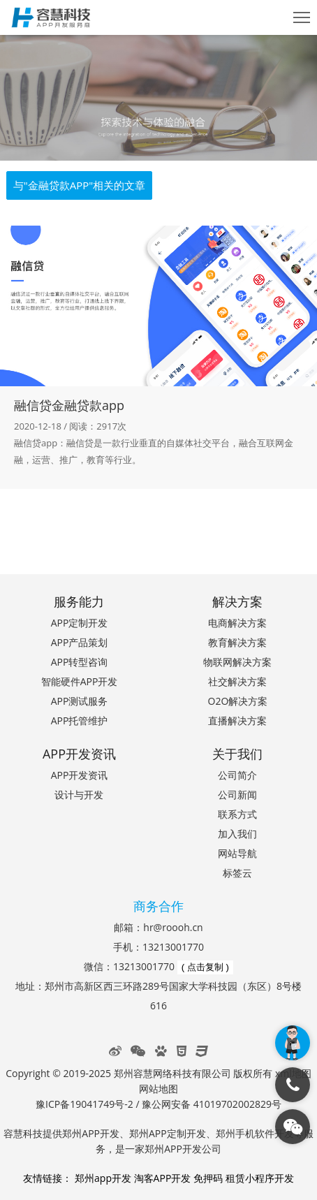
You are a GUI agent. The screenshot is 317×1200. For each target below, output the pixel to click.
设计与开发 (78, 794)
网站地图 (158, 1088)
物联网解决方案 (237, 661)
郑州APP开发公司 (183, 1148)
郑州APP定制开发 (167, 1133)
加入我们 (237, 833)
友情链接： (47, 1178)
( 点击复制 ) (205, 967)
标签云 (237, 872)
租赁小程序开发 (260, 1178)
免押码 (208, 1178)
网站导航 (237, 853)
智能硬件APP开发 (79, 681)
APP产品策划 (79, 642)
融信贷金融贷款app (69, 405)
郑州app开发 (103, 1178)
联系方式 (237, 814)
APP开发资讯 (79, 775)
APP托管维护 (79, 720)
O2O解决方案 (238, 701)
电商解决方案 (237, 622)
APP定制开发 (79, 622)
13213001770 (173, 946)
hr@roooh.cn (172, 927)
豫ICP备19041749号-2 (84, 1104)
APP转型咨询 (79, 661)
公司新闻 (237, 794)
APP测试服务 (79, 701)
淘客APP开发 (162, 1178)
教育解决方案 (237, 642)
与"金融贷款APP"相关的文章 (79, 185)
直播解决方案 (237, 720)
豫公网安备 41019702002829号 (211, 1104)
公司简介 (237, 775)
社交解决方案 (237, 681)
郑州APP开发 (90, 1133)
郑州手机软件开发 (255, 1133)
